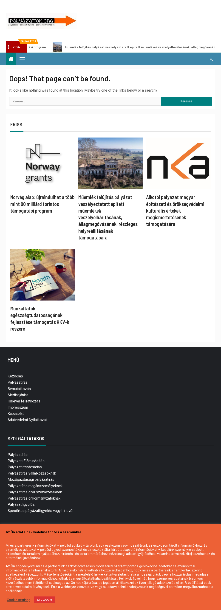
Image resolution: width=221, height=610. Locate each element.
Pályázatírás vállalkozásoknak (32, 473)
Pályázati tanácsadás (25, 467)
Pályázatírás (18, 382)
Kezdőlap (15, 376)
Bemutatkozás (19, 389)
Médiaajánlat (18, 395)
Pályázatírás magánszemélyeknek (35, 486)
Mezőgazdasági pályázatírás (31, 479)
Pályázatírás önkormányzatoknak (34, 498)
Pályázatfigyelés (21, 504)
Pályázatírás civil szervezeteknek (35, 492)
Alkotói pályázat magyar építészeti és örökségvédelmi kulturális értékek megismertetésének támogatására (175, 210)
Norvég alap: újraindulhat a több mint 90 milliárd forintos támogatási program (42, 204)
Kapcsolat (16, 413)
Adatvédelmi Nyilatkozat (27, 420)
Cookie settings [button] (18, 600)
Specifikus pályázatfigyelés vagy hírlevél (40, 511)
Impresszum (18, 407)
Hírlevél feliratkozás (24, 401)
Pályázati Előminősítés (26, 461)
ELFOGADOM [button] (44, 599)
